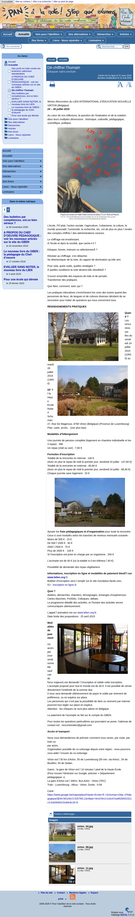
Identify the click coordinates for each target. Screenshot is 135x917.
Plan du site (45, 893)
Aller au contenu (23, 1)
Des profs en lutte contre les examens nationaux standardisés (26, 71)
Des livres (38, 40)
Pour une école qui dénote (25, 115)
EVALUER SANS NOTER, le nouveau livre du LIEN (26, 103)
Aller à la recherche (42, 1)
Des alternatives (79, 34)
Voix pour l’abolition (48, 34)
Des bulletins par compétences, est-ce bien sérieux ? (25, 96)
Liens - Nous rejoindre (66, 40)
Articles (125, 34)
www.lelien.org (56, 577)
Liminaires (95, 40)
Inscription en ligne (63, 584)
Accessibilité (7, 2)
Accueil (7, 34)
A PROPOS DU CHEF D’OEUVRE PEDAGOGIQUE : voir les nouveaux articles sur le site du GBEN (26, 82)
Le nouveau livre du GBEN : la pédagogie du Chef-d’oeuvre (26, 110)
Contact (59, 893)
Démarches (105, 34)
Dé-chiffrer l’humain (23, 90)
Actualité (23, 34)
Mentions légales (77, 893)
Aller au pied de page (63, 1)
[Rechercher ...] (110, 46)
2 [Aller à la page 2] (8, 209)
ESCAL (124, 915)
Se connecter (13, 46)
